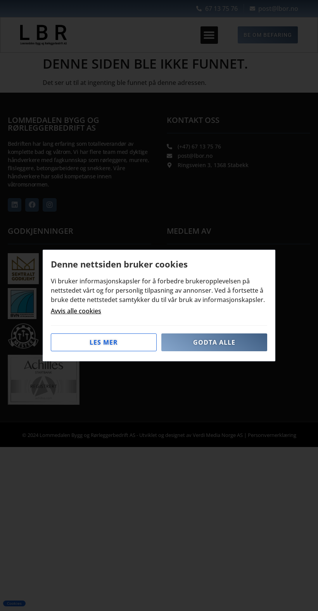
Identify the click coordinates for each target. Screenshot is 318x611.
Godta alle (214, 342)
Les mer (104, 342)
